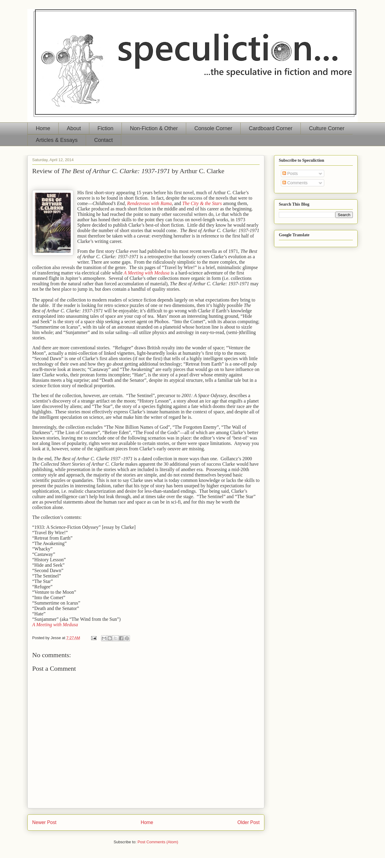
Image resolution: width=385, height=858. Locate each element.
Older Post (248, 822)
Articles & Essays (57, 140)
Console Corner (213, 128)
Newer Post (44, 822)
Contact (103, 140)
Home (43, 128)
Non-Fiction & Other (154, 128)
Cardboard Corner (270, 128)
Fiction (105, 128)
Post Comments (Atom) (157, 842)
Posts (290, 173)
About (74, 128)
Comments (295, 182)
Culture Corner (326, 128)
